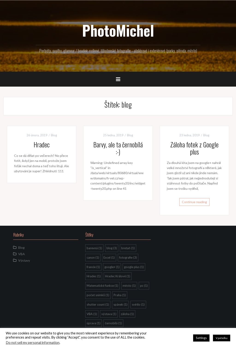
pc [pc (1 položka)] (144, 285)
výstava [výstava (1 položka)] (108, 314)
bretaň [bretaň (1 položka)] (128, 248)
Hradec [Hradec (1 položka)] (94, 276)
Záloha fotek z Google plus (194, 148)
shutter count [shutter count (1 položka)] (98, 304)
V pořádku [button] (221, 337)
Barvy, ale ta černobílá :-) (118, 148)
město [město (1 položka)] (129, 285)
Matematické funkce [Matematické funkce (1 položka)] (102, 285)
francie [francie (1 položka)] (93, 267)
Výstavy (24, 260)
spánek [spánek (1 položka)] (120, 304)
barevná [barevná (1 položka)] (94, 248)
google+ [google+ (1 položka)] (112, 267)
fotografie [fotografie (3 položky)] (128, 257)
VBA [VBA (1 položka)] (92, 314)
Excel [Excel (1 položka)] (109, 257)
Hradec (42, 144)
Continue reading (194, 202)
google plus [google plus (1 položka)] (134, 267)
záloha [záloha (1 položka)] (127, 314)
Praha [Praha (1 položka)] (120, 295)
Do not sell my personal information (32, 343)
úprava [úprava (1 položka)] (93, 323)
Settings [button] (201, 338)
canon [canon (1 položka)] (93, 257)
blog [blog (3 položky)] (111, 248)
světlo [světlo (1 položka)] (138, 304)
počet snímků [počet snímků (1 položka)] (98, 295)
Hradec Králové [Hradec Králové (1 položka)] (117, 276)
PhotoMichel (118, 30)
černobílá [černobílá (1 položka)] (113, 323)
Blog (54, 135)
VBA (21, 254)
